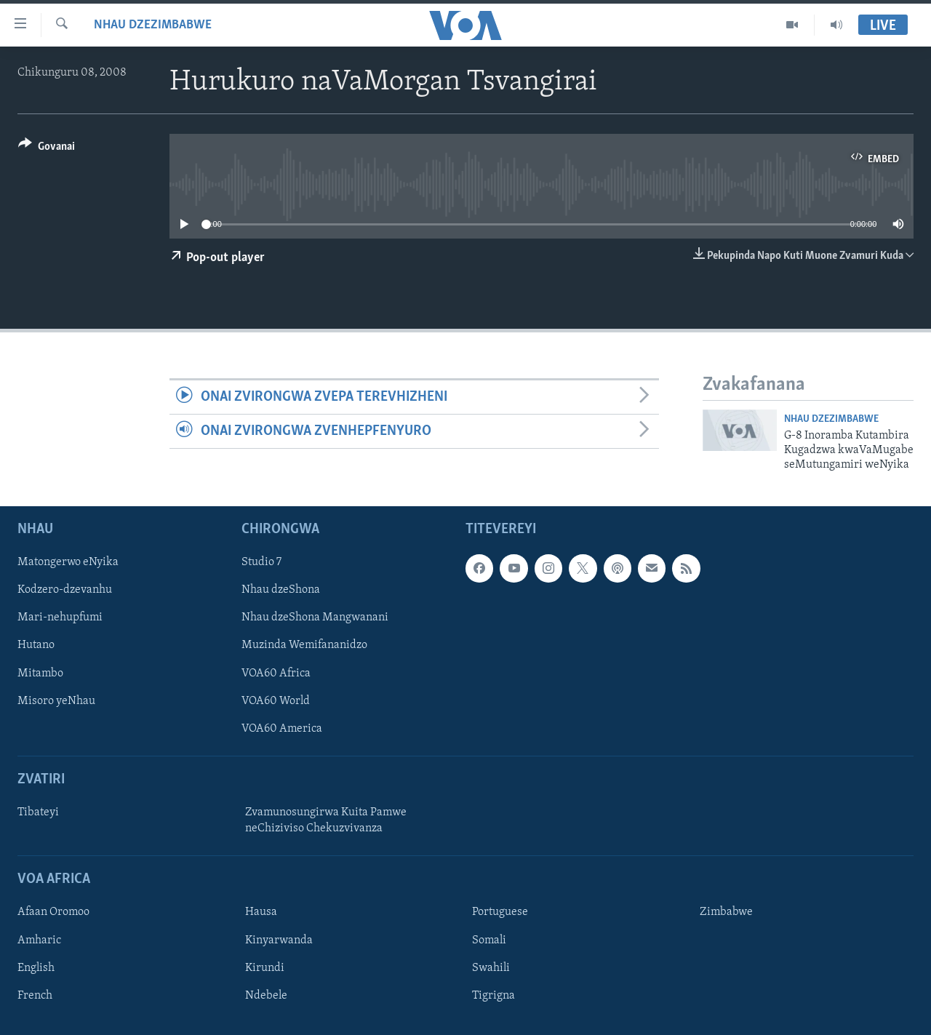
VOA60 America (281, 728)
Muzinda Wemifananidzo (304, 645)
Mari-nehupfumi (60, 617)
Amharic (39, 940)
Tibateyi (38, 812)
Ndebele (266, 995)
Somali (489, 940)
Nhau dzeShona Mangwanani (314, 617)
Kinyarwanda (279, 940)
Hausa (261, 912)
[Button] (46, 149)
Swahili (491, 967)
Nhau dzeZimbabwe (153, 25)
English (36, 967)
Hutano (36, 645)
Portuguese (500, 912)
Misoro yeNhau (56, 700)
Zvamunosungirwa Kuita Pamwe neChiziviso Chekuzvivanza (326, 820)
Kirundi (264, 967)
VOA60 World (275, 700)
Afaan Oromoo (53, 912)
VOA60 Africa (276, 673)
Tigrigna (493, 995)
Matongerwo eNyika (68, 562)
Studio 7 (261, 562)
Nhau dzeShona (280, 590)
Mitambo (40, 673)
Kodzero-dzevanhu (64, 590)
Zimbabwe (726, 912)
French (34, 995)
